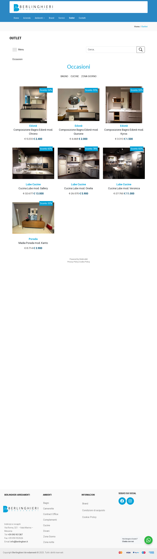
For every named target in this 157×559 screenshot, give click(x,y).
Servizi (61, 18)
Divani (46, 531)
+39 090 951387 (15, 534)
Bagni (46, 503)
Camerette (48, 508)
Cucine (46, 525)
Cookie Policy (89, 517)
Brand (51, 18)
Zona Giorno (49, 536)
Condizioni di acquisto (93, 510)
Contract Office (50, 514)
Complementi (50, 519)
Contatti (82, 18)
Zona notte (48, 542)
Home (16, 18)
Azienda (27, 18)
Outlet (71, 18)
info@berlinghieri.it (19, 541)
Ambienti (40, 18)
